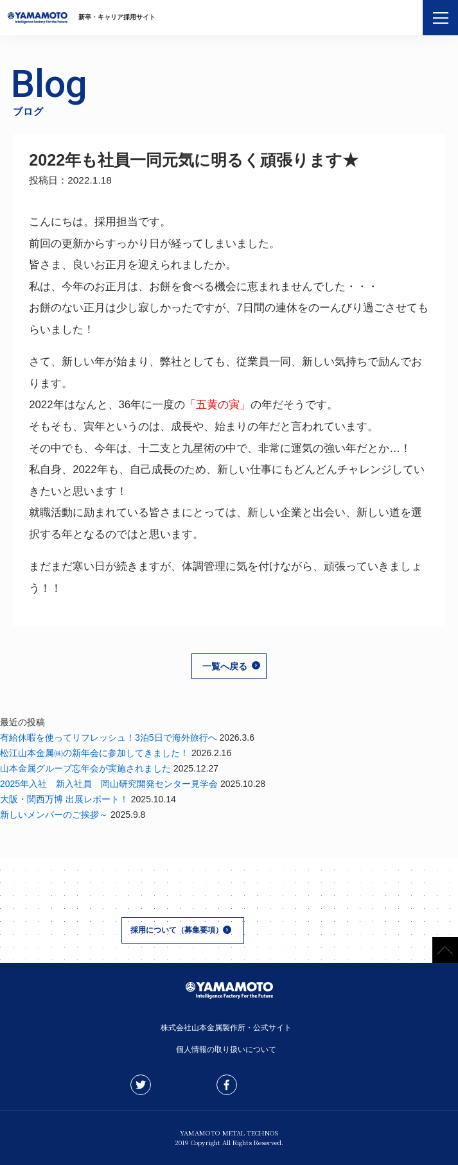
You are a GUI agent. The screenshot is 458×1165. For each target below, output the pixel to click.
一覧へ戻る (224, 666)
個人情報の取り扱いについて (229, 1049)
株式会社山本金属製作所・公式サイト (229, 1027)
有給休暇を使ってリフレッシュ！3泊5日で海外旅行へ (108, 737)
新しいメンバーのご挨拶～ (54, 814)
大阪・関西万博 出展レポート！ (64, 799)
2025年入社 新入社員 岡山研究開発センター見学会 (109, 784)
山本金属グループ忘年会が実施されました (85, 768)
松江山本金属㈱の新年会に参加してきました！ (94, 753)
